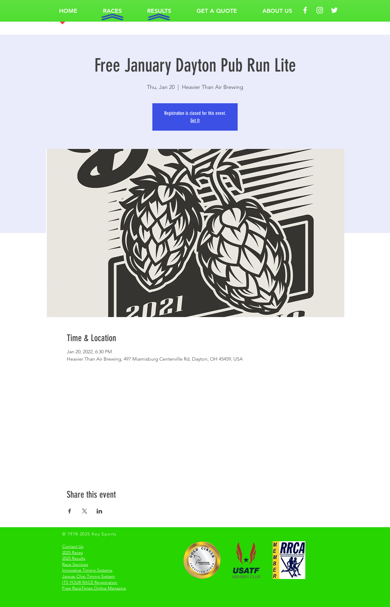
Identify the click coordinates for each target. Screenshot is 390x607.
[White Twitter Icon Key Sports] (334, 10)
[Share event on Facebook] (70, 511)
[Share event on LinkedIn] (99, 511)
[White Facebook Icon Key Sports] (305, 10)
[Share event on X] (84, 511)
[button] (112, 11)
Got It (195, 120)
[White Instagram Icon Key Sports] (319, 10)
